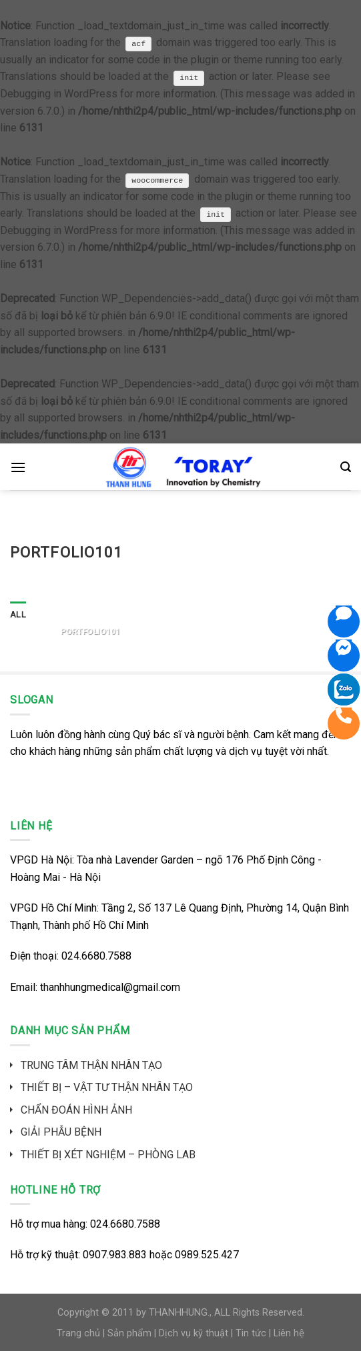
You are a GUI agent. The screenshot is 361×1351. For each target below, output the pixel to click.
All (18, 614)
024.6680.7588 (96, 956)
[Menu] (18, 467)
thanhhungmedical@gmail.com (110, 987)
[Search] (345, 467)
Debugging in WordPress (58, 93)
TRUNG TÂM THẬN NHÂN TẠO (91, 1065)
